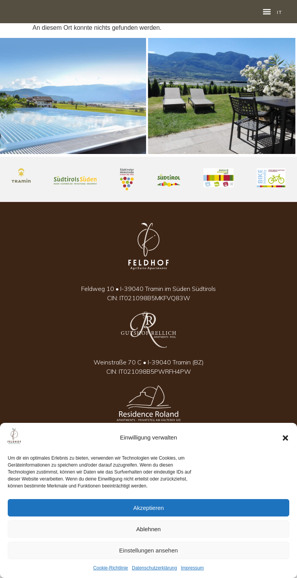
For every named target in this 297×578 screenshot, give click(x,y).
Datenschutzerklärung (154, 568)
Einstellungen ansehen (148, 550)
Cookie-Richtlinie (110, 568)
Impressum (192, 568)
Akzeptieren (148, 507)
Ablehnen (148, 529)
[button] (285, 438)
